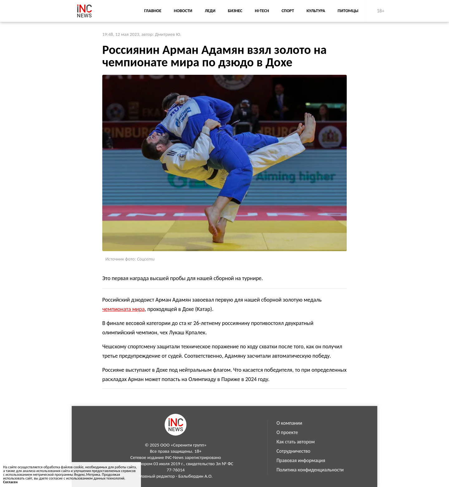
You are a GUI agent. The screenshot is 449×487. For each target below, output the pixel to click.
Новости (183, 10)
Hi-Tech (262, 10)
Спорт (288, 10)
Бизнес (235, 10)
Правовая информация (301, 460)
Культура (316, 10)
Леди (210, 10)
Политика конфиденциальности (310, 470)
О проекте (287, 432)
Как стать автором (296, 442)
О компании (289, 423)
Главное (152, 10)
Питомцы (348, 10)
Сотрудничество (294, 451)
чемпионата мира (123, 309)
